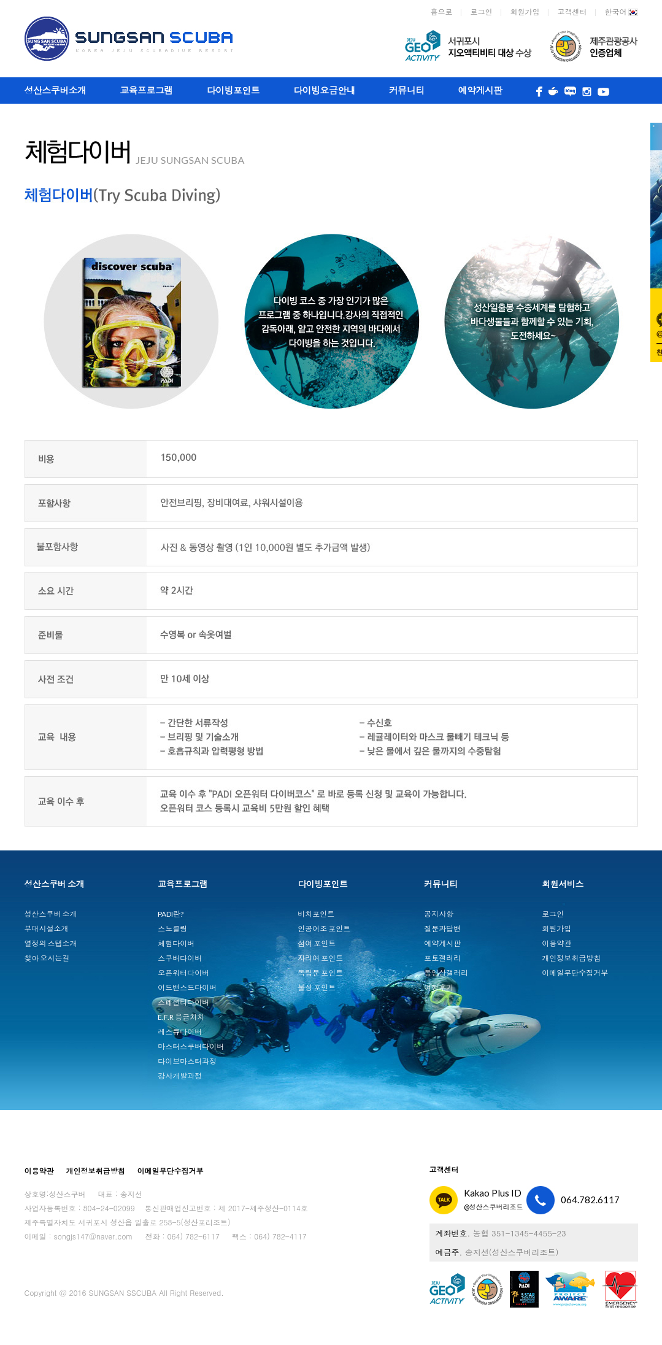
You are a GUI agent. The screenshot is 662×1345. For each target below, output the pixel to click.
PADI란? (170, 914)
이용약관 (556, 943)
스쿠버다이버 (180, 958)
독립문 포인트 (320, 972)
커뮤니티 (407, 90)
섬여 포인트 (317, 943)
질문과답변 (442, 928)
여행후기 (438, 987)
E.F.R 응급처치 (181, 1017)
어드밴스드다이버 (187, 987)
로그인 (482, 12)
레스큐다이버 (180, 1031)
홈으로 (442, 12)
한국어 (621, 12)
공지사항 (438, 914)
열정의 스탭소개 (51, 943)
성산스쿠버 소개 (55, 884)
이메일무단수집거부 (575, 972)
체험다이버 (176, 943)
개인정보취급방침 (571, 958)
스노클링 (172, 928)
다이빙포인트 (233, 90)
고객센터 (572, 12)
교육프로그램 (146, 90)
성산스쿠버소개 (56, 90)
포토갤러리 (442, 958)
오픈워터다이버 (183, 972)
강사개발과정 (180, 1076)
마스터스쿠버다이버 (191, 1046)
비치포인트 (316, 914)
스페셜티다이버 (183, 1002)
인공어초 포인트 (324, 928)
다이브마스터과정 (187, 1061)
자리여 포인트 (320, 958)
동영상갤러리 (446, 972)
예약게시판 (480, 90)
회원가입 (525, 12)
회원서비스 (562, 884)
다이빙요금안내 (324, 90)
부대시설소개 (47, 928)
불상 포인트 (317, 987)
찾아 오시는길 (47, 958)
